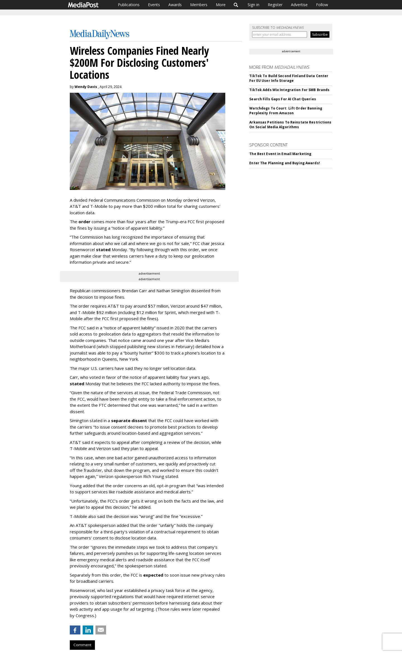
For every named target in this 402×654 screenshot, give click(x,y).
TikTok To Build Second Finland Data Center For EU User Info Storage (288, 78)
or (80, 221)
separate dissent (129, 420)
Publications (129, 4)
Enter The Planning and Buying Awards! (284, 163)
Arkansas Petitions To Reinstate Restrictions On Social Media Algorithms (290, 124)
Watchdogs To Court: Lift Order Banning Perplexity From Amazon (285, 110)
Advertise (299, 4)
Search (236, 4)
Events (154, 4)
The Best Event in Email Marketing (280, 153)
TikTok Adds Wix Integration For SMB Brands (289, 89)
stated (103, 249)
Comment (82, 644)
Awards (175, 4)
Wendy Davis (86, 86)
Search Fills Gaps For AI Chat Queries (282, 99)
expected (153, 575)
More (221, 4)
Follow (322, 4)
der (86, 221)
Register (275, 4)
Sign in (253, 4)
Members (198, 4)
